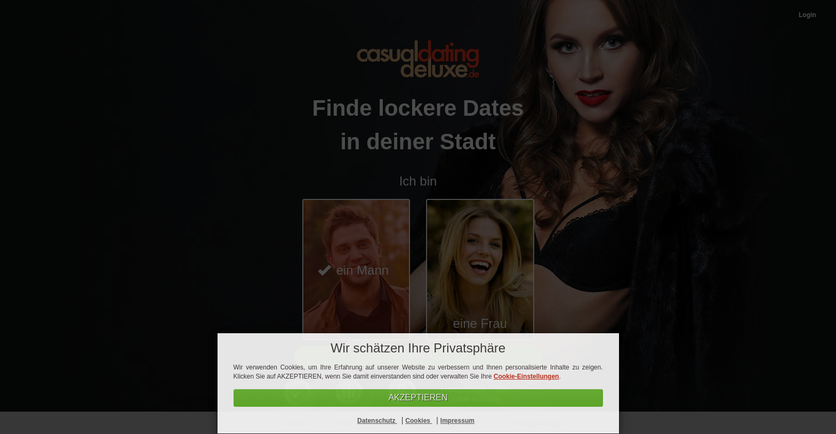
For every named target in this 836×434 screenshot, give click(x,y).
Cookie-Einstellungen (526, 376)
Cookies (418, 420)
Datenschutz (377, 420)
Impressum (457, 420)
